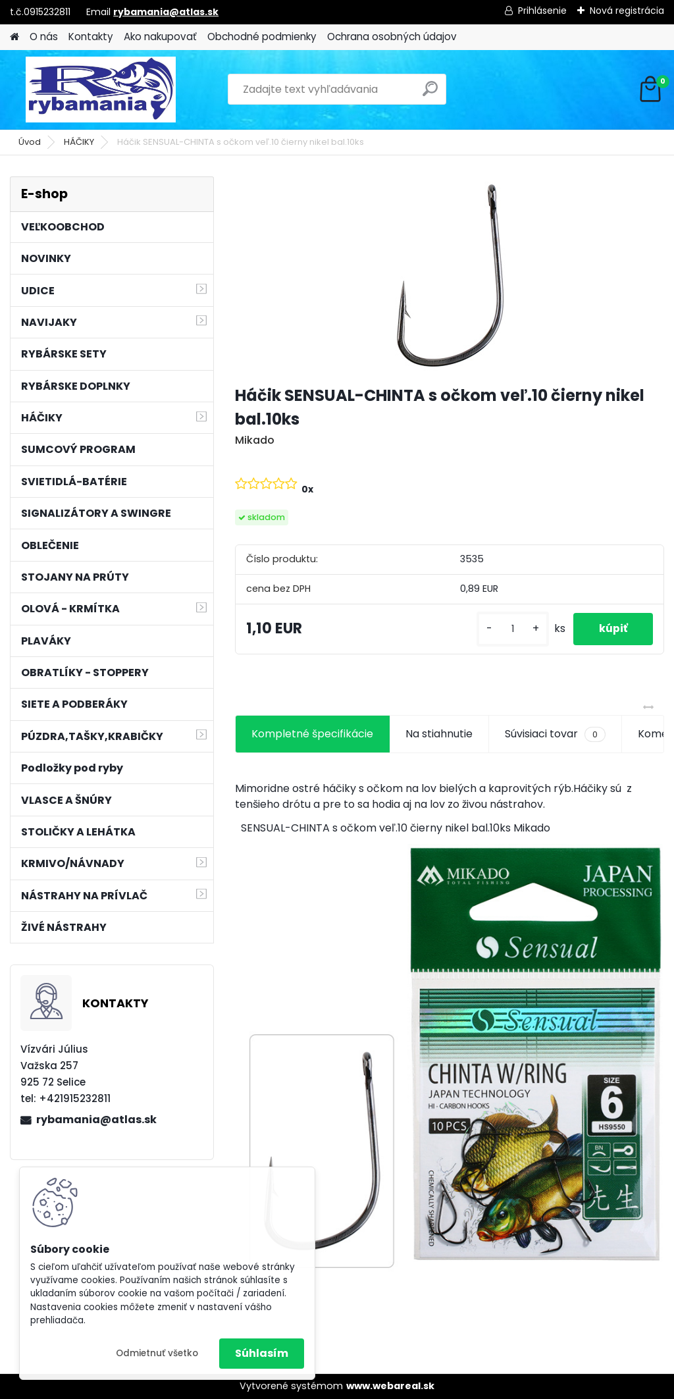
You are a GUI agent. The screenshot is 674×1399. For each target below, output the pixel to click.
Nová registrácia (627, 10)
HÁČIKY (79, 142)
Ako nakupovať (160, 36)
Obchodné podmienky (262, 36)
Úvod (29, 142)
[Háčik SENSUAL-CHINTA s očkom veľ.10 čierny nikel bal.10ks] (449, 275)
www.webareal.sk (390, 1385)
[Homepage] (14, 37)
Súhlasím (261, 1353)
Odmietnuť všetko (157, 1353)
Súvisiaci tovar (555, 734)
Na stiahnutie (439, 733)
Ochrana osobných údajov (392, 36)
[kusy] (510, 629)
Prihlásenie (542, 10)
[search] (430, 94)
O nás (44, 36)
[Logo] (100, 89)
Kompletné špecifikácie (312, 733)
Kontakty (90, 36)
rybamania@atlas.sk (166, 11)
